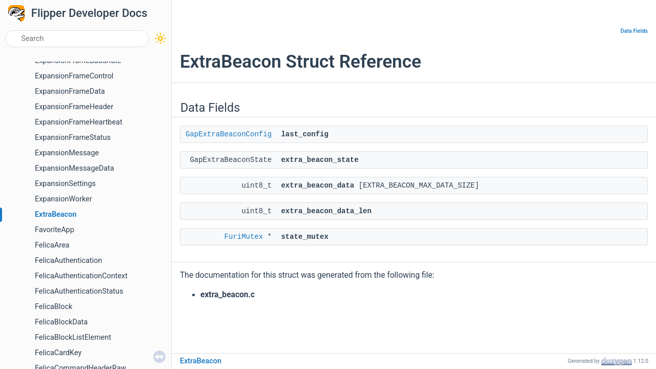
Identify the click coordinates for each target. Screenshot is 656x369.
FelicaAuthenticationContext (81, 276)
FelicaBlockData (61, 322)
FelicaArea (52, 245)
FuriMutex (243, 237)
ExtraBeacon (55, 214)
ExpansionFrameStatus (73, 137)
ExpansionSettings (65, 183)
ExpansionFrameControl (74, 76)
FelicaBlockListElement (73, 337)
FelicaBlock (53, 306)
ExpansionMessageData (74, 168)
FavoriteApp (54, 229)
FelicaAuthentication (68, 260)
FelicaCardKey (58, 352)
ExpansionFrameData (70, 91)
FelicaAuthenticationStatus (79, 291)
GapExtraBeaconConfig (229, 134)
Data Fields (634, 31)
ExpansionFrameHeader (74, 106)
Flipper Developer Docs (89, 13)
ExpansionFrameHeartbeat (78, 122)
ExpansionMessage (67, 153)
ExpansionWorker (63, 199)
